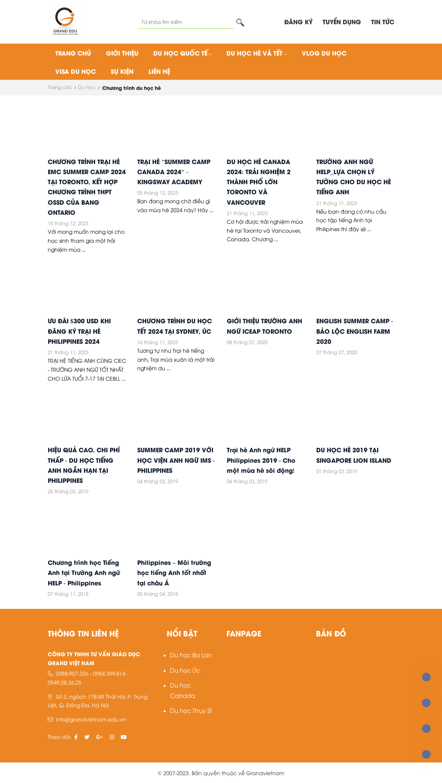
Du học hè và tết (256, 52)
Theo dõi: (59, 736)
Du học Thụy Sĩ (190, 710)
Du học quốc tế (182, 52)
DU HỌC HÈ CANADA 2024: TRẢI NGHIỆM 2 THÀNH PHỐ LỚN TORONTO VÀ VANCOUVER (259, 181)
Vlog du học (324, 52)
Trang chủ (73, 52)
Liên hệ (159, 71)
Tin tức (382, 21)
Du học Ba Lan (191, 654)
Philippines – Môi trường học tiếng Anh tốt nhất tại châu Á (174, 572)
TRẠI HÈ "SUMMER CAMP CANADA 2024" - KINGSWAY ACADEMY (174, 171)
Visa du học (75, 71)
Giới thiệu (122, 52)
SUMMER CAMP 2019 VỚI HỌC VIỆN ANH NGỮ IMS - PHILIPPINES (176, 459)
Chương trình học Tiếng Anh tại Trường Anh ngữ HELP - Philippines (84, 572)
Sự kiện (122, 71)
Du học (86, 87)
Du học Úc (185, 670)
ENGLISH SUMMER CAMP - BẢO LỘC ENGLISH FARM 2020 (354, 330)
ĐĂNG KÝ (298, 21)
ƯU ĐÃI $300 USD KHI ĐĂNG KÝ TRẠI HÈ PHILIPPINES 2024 (79, 330)
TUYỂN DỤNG (342, 21)
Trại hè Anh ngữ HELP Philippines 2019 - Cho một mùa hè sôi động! (261, 459)
